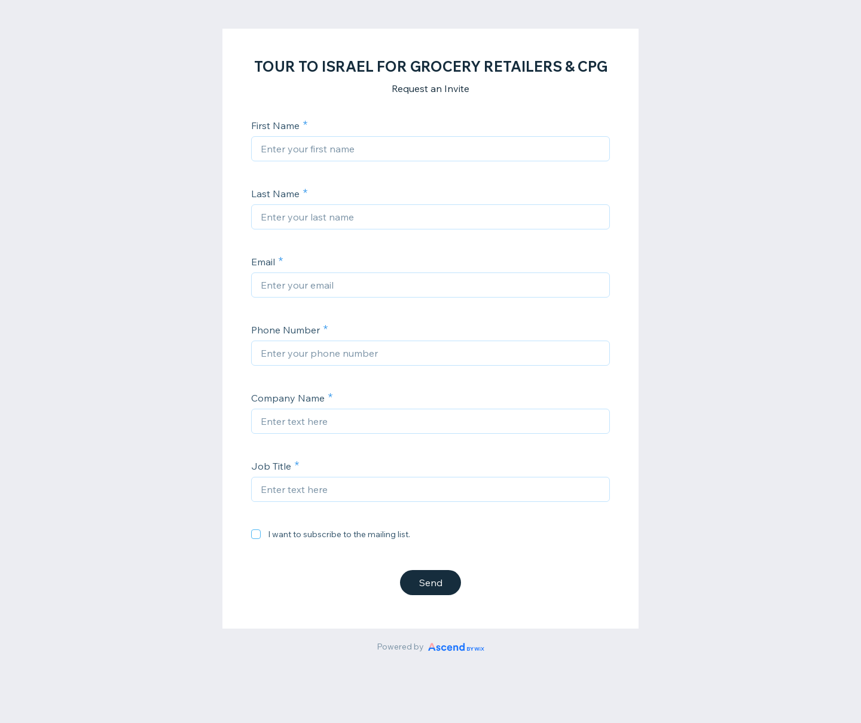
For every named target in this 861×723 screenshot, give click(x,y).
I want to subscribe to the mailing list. (339, 534)
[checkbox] (256, 534)
